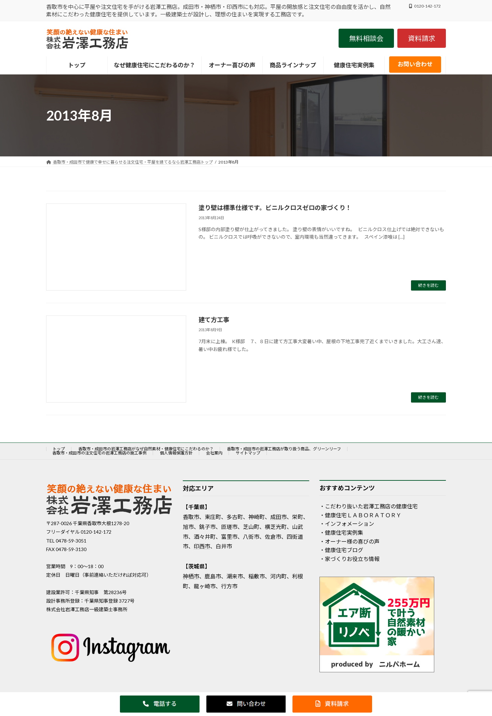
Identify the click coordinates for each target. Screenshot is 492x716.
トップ (59, 448)
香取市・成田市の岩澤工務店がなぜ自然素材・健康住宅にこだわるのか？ (146, 448)
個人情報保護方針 (176, 452)
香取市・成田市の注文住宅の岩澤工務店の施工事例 (99, 452)
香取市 (191, 517)
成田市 (278, 517)
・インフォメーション (346, 524)
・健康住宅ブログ (341, 550)
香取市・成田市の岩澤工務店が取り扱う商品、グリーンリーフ (284, 448)
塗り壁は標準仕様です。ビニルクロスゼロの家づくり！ (275, 207)
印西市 (202, 546)
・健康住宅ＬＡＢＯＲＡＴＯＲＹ (360, 515)
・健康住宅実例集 (341, 532)
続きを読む (428, 285)
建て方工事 (214, 319)
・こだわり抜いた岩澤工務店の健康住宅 (368, 506)
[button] (366, 38)
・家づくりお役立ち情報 (349, 559)
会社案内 (214, 452)
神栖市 (191, 576)
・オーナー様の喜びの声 (349, 541)
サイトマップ (248, 452)
